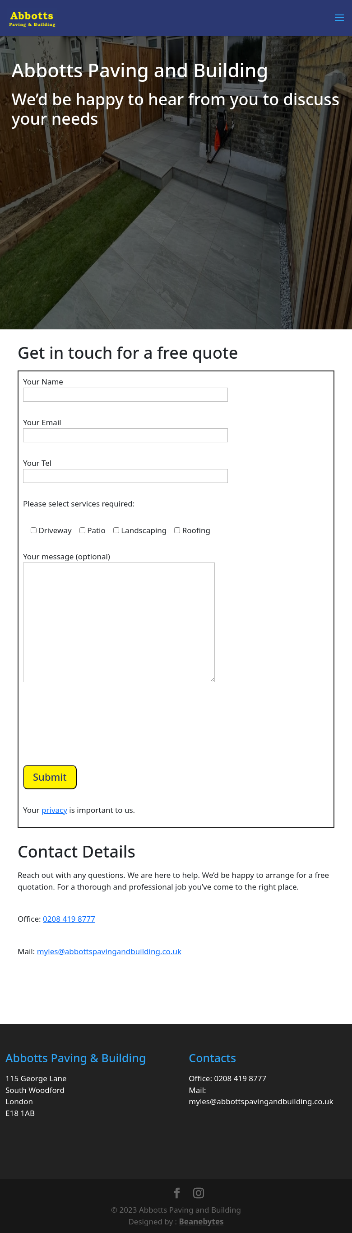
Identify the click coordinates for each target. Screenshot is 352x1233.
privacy (54, 810)
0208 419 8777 (69, 919)
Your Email (125, 429)
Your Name (125, 388)
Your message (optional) (119, 617)
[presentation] (91, 732)
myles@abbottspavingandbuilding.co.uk (109, 951)
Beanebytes (201, 1221)
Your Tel (125, 469)
